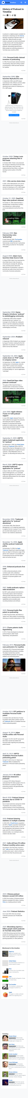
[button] (23, 70)
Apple (17, 362)
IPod (10, 969)
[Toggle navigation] (25, 2)
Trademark (11, 446)
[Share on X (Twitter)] (10, 15)
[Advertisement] (14, 138)
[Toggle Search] (21, 2)
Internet (22, 36)
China (4, 902)
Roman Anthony (13, 1072)
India (7, 849)
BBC (11, 241)
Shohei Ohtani (12, 1036)
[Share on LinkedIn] (15, 15)
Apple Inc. (11, 951)
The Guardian (18, 239)
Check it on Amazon (14, 115)
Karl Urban (11, 1044)
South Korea (14, 823)
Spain (10, 825)
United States (20, 444)
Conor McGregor (13, 1062)
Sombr (10, 1080)
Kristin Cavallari (13, 1054)
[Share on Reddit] (12, 15)
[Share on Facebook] (8, 15)
